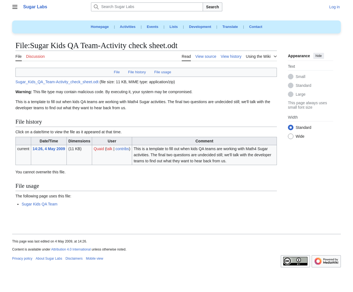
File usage (162, 72)
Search (212, 7)
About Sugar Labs (49, 258)
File (117, 72)
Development (200, 27)
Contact (255, 27)
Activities (128, 27)
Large (301, 94)
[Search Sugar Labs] (147, 6)
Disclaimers (73, 258)
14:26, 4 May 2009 (49, 149)
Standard (303, 86)
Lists (174, 27)
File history (137, 72)
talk (109, 149)
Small (300, 77)
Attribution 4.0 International (70, 249)
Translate (230, 27)
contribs (122, 149)
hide (318, 56)
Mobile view (94, 258)
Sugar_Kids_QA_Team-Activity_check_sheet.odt (56, 82)
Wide (300, 136)
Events (152, 27)
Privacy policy (22, 258)
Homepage (100, 27)
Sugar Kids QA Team (39, 204)
